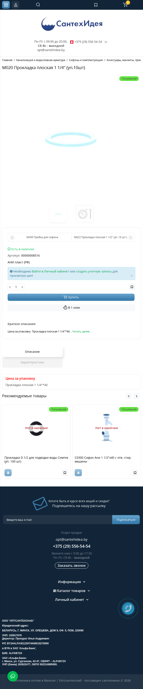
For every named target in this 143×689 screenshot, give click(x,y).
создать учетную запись (94, 271)
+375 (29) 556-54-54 (86, 42)
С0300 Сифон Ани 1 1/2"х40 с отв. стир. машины (103, 459)
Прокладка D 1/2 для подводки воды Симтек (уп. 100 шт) (36, 459)
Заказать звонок (72, 565)
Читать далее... (81, 331)
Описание (32, 352)
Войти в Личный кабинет (50, 271)
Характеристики (32, 362)
